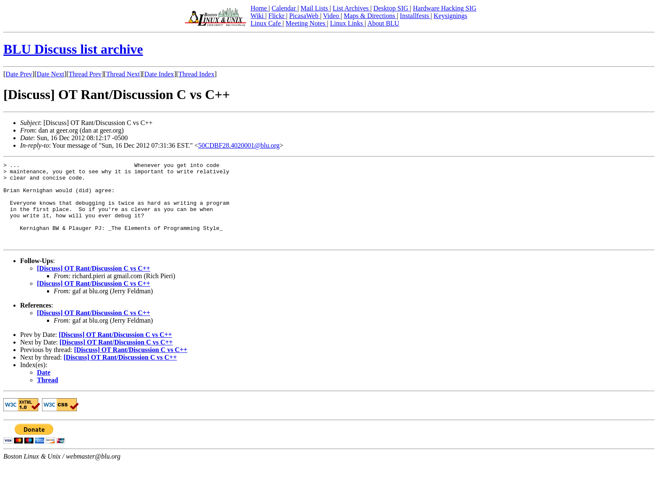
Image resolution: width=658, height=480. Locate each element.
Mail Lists (314, 8)
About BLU (383, 23)
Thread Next (123, 74)
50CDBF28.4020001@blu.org (238, 145)
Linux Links (347, 23)
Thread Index (196, 74)
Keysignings (450, 15)
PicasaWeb (304, 15)
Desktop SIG (391, 8)
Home (260, 8)
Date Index (159, 74)
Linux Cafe (266, 23)
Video (332, 15)
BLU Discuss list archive (73, 49)
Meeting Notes (306, 23)
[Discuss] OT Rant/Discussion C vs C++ (93, 284)
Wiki (258, 15)
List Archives (352, 8)
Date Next (50, 74)
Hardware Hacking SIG (444, 8)
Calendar (285, 8)
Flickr (277, 15)
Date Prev (18, 74)
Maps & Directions (370, 15)
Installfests (415, 15)
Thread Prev (85, 74)
